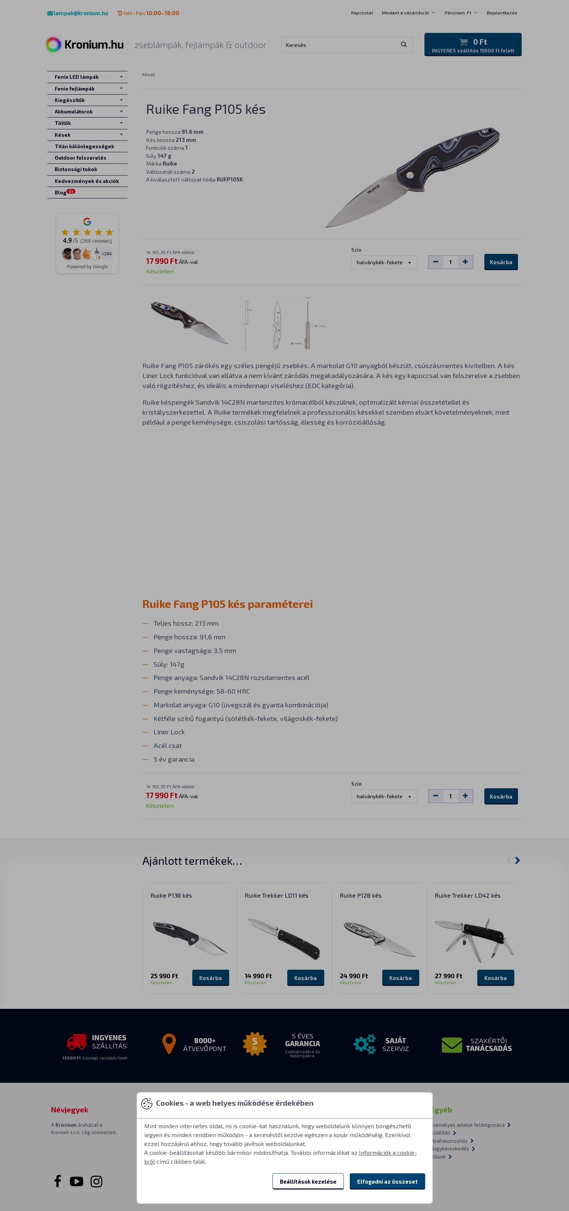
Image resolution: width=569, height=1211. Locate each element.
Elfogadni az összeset (387, 1181)
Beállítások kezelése (308, 1181)
